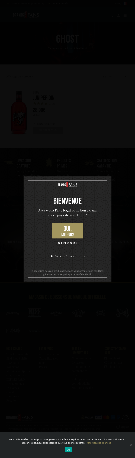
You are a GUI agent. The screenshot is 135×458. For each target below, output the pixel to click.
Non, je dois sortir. (67, 243)
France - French (62, 256)
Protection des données (98, 442)
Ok (68, 450)
